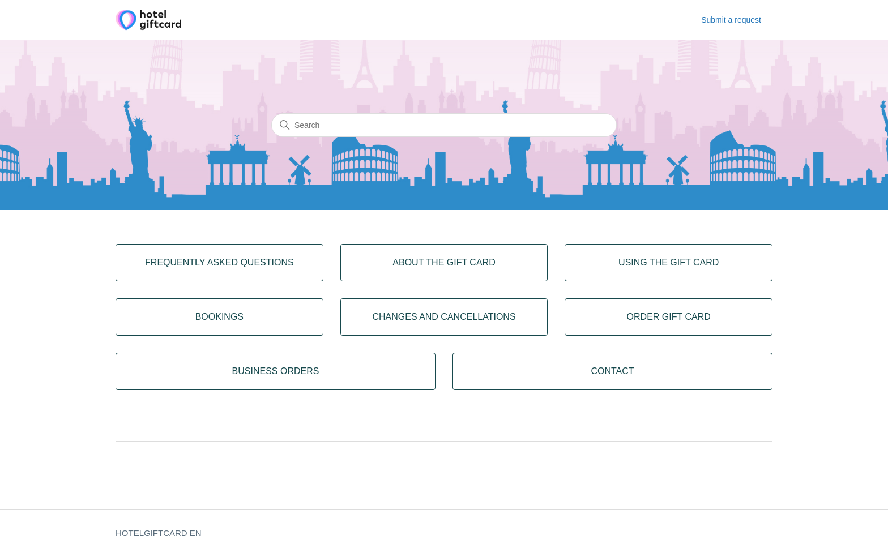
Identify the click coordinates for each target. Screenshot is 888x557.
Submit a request (731, 19)
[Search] (444, 125)
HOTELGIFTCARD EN (159, 533)
